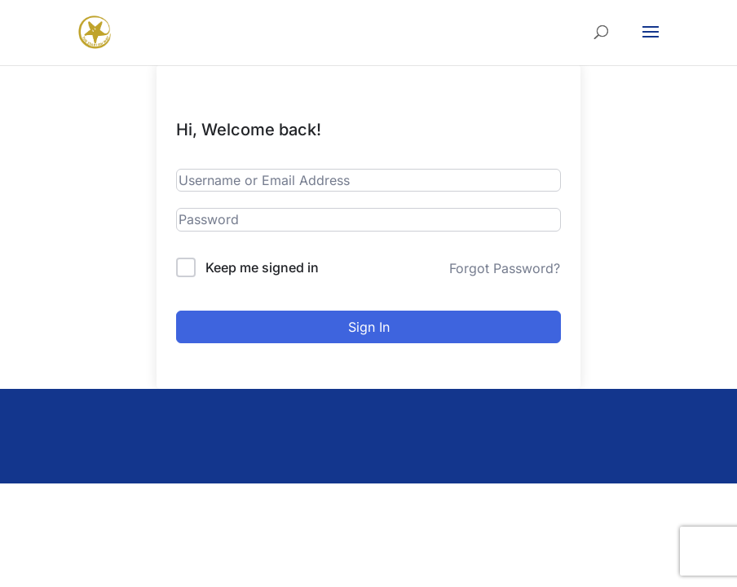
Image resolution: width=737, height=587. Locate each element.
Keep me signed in (262, 267)
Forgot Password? (504, 268)
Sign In (369, 327)
